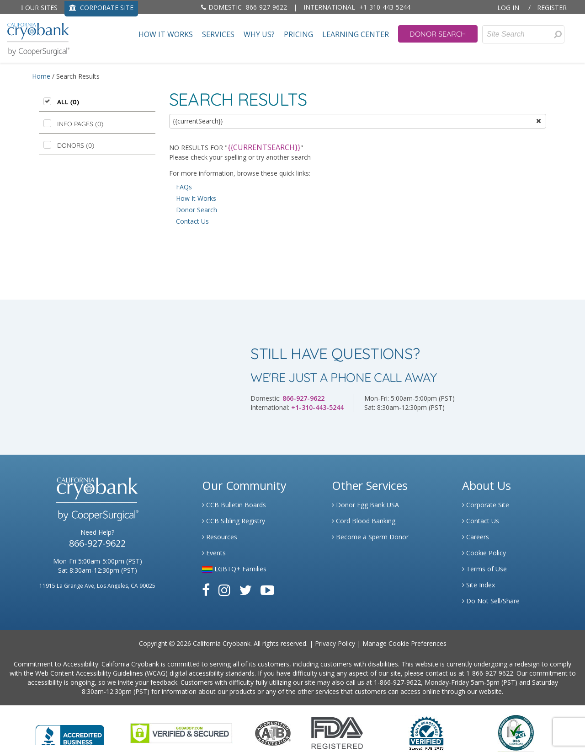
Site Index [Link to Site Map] (478, 584)
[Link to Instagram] (224, 589)
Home (41, 76)
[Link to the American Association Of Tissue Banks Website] (273, 732)
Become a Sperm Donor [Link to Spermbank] (370, 536)
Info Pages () (80, 124)
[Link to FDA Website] (337, 732)
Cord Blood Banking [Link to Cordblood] (363, 520)
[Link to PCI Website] (515, 732)
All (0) (68, 102)
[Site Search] (523, 34)
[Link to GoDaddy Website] (181, 732)
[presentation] (558, 34)
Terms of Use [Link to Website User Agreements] (484, 568)
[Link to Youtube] (267, 589)
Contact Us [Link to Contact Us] (480, 520)
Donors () (75, 145)
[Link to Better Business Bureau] (70, 732)
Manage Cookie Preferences (404, 643)
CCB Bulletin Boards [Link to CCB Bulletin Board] (234, 504)
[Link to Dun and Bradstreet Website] (426, 732)
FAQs (184, 187)
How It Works (165, 34)
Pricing (298, 34)
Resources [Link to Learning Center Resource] (219, 536)
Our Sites (39, 7)
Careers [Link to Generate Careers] (475, 536)
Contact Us (192, 221)
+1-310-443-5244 (356, 7)
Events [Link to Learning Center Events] (214, 552)
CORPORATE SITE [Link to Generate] (101, 7)
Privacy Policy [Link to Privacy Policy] (335, 643)
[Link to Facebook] (206, 589)
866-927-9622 (244, 7)
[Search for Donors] (557, 34)
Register (552, 7)
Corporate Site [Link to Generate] (485, 504)
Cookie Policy (484, 552)
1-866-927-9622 (489, 673)
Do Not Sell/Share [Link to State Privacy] (491, 600)
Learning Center (355, 34)
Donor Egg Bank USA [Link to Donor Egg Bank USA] (365, 504)
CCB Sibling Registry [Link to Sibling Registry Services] (233, 520)
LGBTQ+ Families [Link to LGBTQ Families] (234, 568)
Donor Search (438, 33)
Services (218, 34)
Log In (508, 7)
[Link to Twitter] (245, 589)
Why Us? (259, 34)
